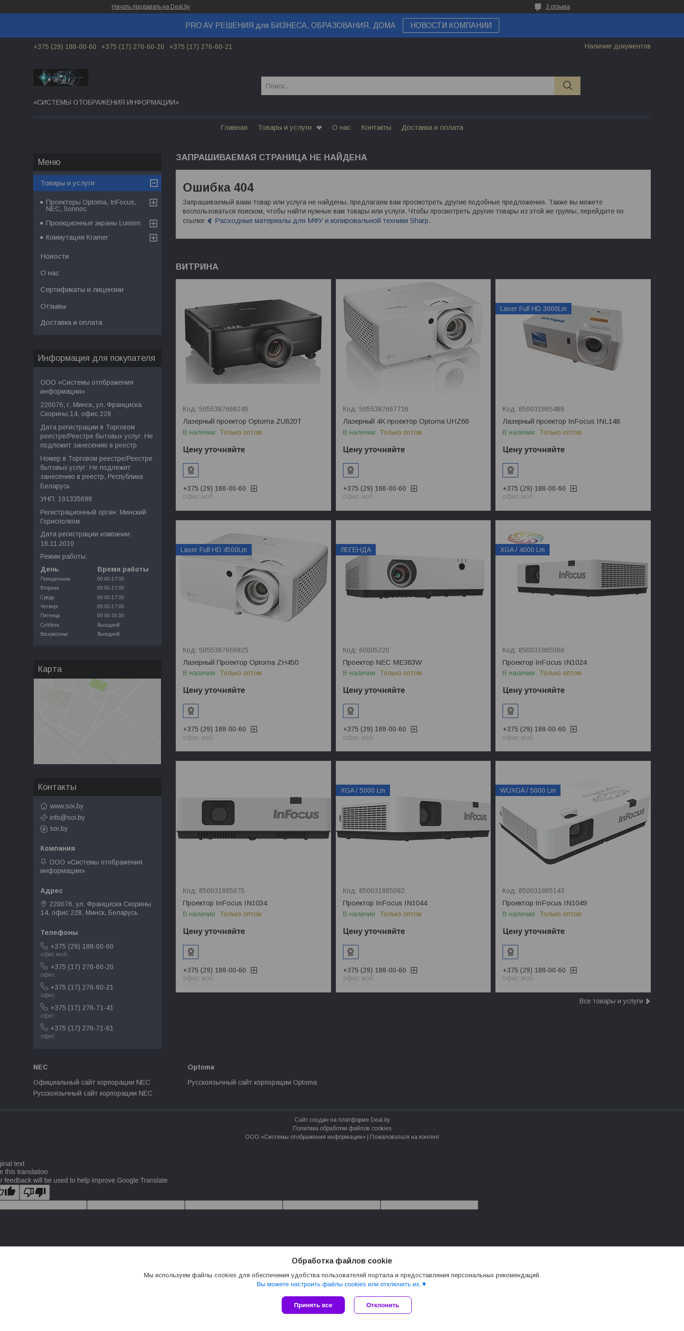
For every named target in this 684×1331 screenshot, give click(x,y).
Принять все (313, 1305)
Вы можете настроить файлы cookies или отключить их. (338, 1284)
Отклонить (383, 1305)
